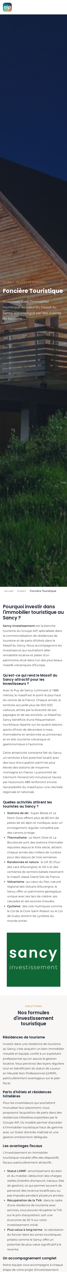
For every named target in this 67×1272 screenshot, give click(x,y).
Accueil (8, 591)
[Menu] (60, 7)
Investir (21, 591)
